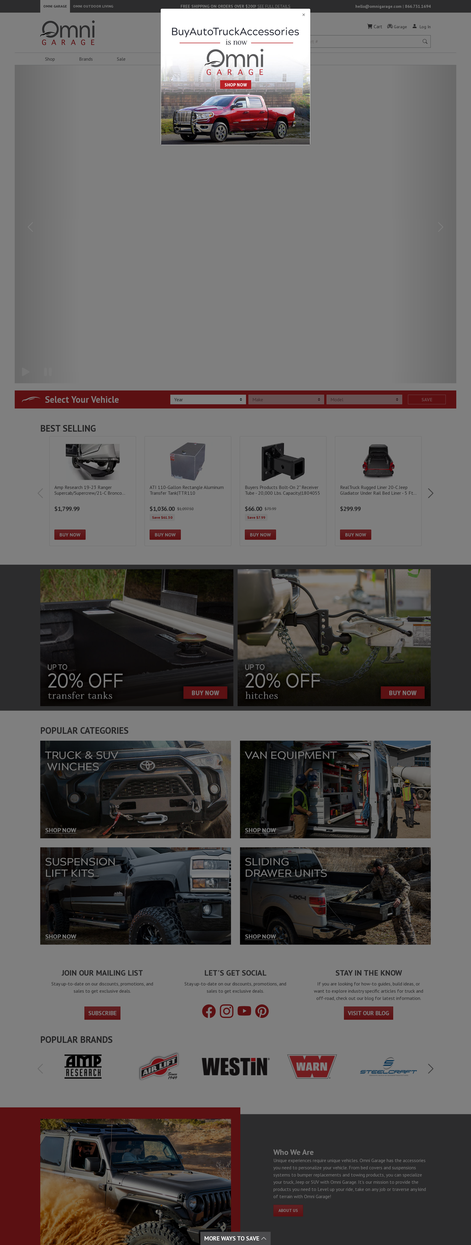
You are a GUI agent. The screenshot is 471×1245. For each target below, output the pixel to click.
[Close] (235, 15)
